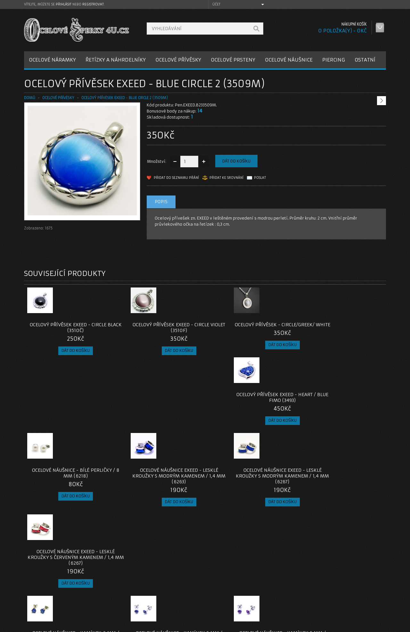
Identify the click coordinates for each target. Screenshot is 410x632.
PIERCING (333, 60)
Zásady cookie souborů (52, 606)
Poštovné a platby (47, 591)
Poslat (260, 178)
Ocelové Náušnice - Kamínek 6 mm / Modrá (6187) (69, 484)
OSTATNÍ (365, 60)
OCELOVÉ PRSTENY (233, 60)
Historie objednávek (295, 591)
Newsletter (286, 606)
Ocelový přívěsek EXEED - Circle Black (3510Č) (69, 327)
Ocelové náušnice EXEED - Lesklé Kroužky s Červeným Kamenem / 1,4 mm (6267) (340, 406)
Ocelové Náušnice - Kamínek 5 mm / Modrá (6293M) (159, 484)
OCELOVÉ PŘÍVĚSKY (178, 60)
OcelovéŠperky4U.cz (48, 625)
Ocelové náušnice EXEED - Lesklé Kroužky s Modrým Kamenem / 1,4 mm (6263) (159, 406)
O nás (34, 583)
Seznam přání (288, 598)
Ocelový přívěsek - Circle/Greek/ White (250, 327)
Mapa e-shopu (166, 598)
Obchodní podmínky (49, 598)
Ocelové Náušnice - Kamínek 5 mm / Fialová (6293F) (250, 484)
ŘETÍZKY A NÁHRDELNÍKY (116, 60)
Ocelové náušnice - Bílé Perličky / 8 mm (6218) (69, 403)
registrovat (93, 4)
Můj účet (284, 583)
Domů (29, 98)
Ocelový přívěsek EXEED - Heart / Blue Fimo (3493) (341, 327)
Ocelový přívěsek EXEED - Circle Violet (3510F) (159, 327)
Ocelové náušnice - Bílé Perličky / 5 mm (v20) (340, 484)
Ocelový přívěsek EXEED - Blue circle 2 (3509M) (124, 98)
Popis (161, 201)
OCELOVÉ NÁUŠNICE (289, 60)
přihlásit (63, 4)
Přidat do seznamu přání (176, 178)
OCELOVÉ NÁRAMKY (52, 60)
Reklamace (163, 591)
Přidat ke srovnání (226, 178)
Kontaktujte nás (168, 583)
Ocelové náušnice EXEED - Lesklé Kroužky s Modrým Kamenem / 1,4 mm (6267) (250, 406)
